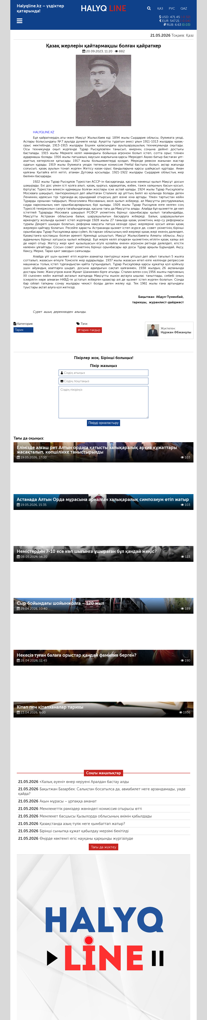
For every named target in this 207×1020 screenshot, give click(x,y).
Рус (172, 8)
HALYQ (103, 8)
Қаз (160, 8)
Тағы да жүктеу (103, 853)
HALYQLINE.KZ (43, 132)
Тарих (19, 330)
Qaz (184, 8)
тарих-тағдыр (90, 330)
